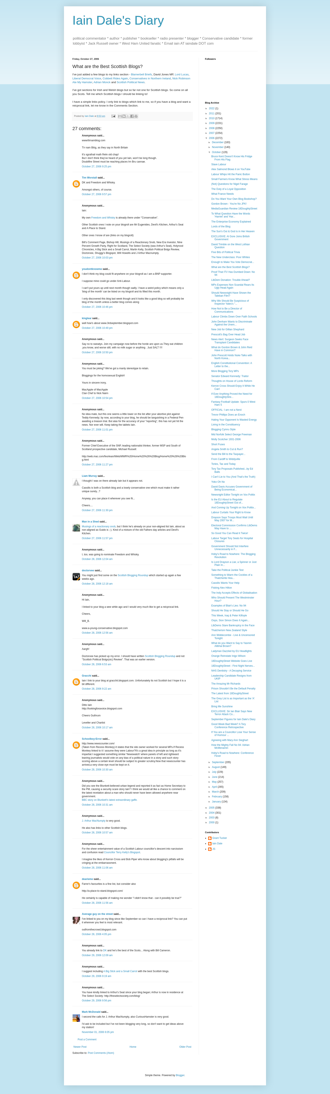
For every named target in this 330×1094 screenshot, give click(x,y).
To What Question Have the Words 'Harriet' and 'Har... (230, 215)
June (215, 777)
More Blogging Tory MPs (225, 371)
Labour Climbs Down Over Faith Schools (234, 316)
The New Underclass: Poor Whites (230, 257)
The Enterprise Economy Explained (231, 221)
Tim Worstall (89, 177)
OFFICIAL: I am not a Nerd (226, 409)
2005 (212, 807)
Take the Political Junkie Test (227, 570)
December (218, 142)
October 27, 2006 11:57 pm (97, 538)
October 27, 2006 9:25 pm (96, 166)
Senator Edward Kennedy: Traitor (230, 376)
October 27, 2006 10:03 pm (97, 257)
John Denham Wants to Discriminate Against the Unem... (231, 323)
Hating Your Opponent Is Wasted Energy (234, 419)
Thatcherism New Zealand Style (229, 630)
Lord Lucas (182, 74)
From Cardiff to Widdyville (225, 459)
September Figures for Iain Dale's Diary (233, 719)
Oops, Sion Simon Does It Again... (230, 620)
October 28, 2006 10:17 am (97, 727)
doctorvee (88, 570)
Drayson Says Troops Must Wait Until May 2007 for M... (232, 519)
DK (105, 950)
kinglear (87, 318)
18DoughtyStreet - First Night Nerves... (233, 665)
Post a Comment (87, 1039)
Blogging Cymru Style (223, 429)
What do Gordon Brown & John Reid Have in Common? (231, 349)
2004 (212, 812)
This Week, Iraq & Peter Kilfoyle (229, 615)
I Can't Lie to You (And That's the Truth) (233, 476)
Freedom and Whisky (103, 217)
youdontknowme (92, 269)
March (216, 791)
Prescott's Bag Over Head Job (228, 334)
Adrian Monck (101, 82)
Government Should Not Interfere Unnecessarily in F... (230, 548)
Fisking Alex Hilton (221, 587)
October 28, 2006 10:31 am (97, 804)
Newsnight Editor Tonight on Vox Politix (233, 494)
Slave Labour (218, 164)
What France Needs (222, 193)
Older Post (185, 1046)
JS (213, 848)
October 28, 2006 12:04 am (97, 559)
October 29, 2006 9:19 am (96, 976)
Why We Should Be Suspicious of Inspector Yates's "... (230, 302)
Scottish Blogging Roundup (133, 575)
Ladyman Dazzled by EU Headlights (231, 651)
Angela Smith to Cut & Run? (227, 449)
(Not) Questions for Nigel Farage (229, 184)
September (218, 762)
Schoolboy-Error (92, 738)
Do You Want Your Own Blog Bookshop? (234, 198)
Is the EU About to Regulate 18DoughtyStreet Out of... (227, 501)
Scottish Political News (131, 82)
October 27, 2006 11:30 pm (97, 510)
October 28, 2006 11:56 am (97, 902)
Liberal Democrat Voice (86, 78)
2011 (212, 113)
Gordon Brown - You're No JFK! (229, 203)
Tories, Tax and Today (223, 463)
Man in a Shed (90, 521)
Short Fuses (218, 444)
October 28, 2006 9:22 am (96, 688)
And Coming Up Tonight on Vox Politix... (233, 507)
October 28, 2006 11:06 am (97, 867)
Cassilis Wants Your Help (225, 582)
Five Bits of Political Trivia (225, 252)
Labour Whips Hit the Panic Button (230, 174)
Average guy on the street (97, 914)
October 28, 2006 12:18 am (97, 583)
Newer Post (79, 1046)
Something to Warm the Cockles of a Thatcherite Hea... (231, 576)
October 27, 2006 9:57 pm (96, 194)
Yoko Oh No (218, 481)
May (214, 781)
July (214, 771)
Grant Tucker (219, 838)
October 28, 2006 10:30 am (97, 769)
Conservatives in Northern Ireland (150, 78)
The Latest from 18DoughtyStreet (230, 693)
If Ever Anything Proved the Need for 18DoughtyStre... (231, 395)
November (218, 147)
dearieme (87, 879)
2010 (212, 118)
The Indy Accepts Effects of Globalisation (234, 592)
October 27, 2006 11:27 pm (97, 464)
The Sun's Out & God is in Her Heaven (233, 231)
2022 (212, 108)
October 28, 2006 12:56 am (97, 632)
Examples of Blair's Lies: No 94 (228, 605)
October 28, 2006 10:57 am (97, 832)
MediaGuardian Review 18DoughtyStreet (234, 208)
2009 (212, 123)
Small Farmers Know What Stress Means (234, 179)
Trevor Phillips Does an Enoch (228, 414)
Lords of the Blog (220, 226)
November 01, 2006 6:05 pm (98, 1032)
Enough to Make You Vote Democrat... (232, 262)
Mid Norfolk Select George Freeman (231, 434)
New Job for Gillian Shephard (227, 329)
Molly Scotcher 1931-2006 (226, 439)
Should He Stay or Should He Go (229, 610)
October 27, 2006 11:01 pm (97, 429)
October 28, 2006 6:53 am (96, 664)
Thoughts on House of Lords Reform (231, 381)
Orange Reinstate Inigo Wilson (228, 655)
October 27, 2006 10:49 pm (97, 327)
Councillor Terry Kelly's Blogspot (122, 852)
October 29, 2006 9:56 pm (96, 1000)
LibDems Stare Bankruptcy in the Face (232, 625)
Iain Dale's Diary (118, 20)
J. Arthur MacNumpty (93, 820)
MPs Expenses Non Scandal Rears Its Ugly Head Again (232, 286)
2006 (212, 138)
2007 (212, 133)
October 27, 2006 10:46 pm (97, 306)
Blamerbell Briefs (141, 74)
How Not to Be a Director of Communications (226, 310)
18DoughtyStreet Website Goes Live (231, 661)
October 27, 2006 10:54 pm (97, 398)
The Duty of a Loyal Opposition (228, 189)
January (217, 801)
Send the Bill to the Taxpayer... (228, 454)
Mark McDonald (91, 1011)
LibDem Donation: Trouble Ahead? (230, 279)
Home (133, 1046)
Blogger (180, 1075)
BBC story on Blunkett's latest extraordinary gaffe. (109, 799)
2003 (212, 817)
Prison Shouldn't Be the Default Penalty (233, 688)
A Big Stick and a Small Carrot (120, 971)
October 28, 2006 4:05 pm (96, 934)
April (215, 786)
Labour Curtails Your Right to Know (231, 512)
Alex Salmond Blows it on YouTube (230, 169)
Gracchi (86, 675)
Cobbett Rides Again (115, 78)
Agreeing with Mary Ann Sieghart (229, 740)
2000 (212, 822)
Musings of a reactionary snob (99, 526)
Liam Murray (89, 475)
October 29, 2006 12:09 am (97, 955)
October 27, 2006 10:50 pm (97, 352)
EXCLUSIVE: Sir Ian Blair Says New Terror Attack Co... (231, 713)
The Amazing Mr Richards (225, 683)
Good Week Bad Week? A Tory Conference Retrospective (228, 726)
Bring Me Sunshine (222, 706)
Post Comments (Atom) (101, 1052)
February (217, 796)
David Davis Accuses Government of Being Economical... (231, 488)
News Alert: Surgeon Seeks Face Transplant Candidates (229, 341)
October (217, 152)
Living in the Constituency (225, 424)
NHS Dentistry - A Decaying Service (231, 670)
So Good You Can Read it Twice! (229, 533)
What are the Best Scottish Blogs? (230, 267)
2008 (212, 128)
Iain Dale (217, 843)
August (216, 767)
